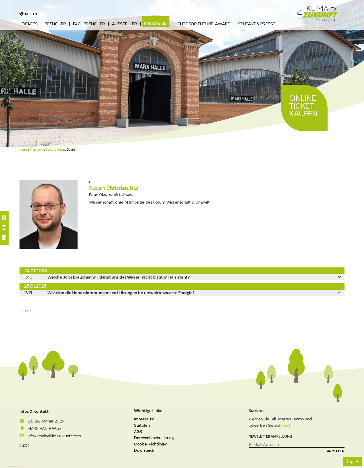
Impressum (144, 419)
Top (350, 461)
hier (286, 425)
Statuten (142, 425)
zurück (25, 310)
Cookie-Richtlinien (150, 444)
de (27, 14)
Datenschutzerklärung (154, 438)
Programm (37, 150)
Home (23, 150)
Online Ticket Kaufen (303, 106)
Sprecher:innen (55, 150)
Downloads (144, 450)
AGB (138, 431)
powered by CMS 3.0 (18, 466)
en (35, 14)
